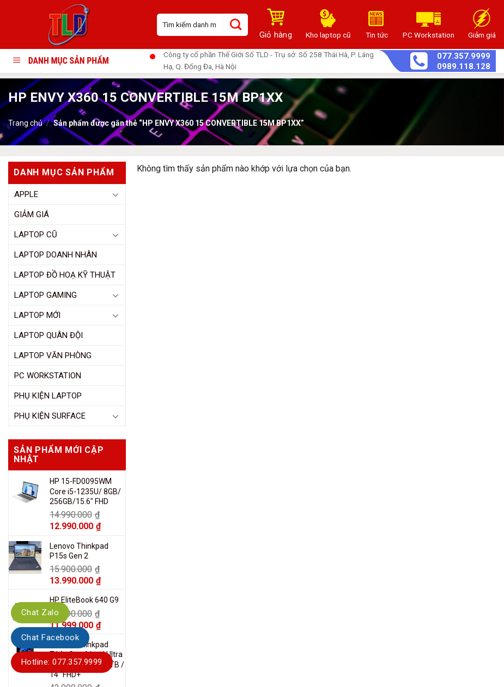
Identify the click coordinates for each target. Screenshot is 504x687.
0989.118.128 (463, 67)
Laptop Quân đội (48, 335)
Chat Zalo (40, 612)
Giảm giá (31, 214)
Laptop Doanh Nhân (55, 255)
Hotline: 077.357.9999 (61, 662)
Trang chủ (25, 123)
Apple (26, 194)
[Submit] (235, 25)
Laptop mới (37, 315)
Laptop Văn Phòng (53, 355)
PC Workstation (47, 376)
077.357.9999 (463, 56)
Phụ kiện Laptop (48, 396)
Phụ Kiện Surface (50, 416)
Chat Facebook (50, 637)
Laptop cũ (35, 235)
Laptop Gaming (45, 295)
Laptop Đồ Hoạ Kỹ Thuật (65, 275)
